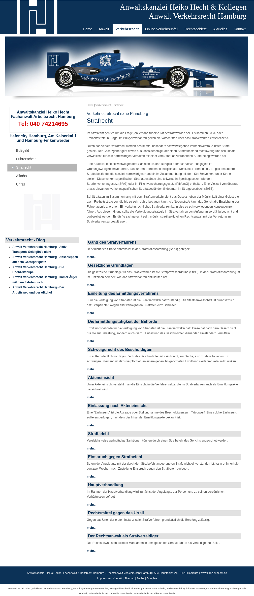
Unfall (20, 184)
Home (90, 105)
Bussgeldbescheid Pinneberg (125, 588)
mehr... (91, 257)
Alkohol (22, 176)
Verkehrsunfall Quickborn (180, 588)
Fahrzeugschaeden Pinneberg (212, 588)
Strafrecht (23, 167)
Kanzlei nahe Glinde (154, 588)
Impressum (103, 578)
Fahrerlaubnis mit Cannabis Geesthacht (110, 593)
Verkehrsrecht (103, 105)
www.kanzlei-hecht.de (214, 572)
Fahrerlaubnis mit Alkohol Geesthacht (154, 593)
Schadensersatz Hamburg (58, 588)
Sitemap (129, 578)
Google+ (152, 578)
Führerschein (26, 159)
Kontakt (117, 578)
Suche (140, 578)
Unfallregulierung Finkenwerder (90, 588)
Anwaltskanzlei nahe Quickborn (24, 588)
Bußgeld (22, 150)
